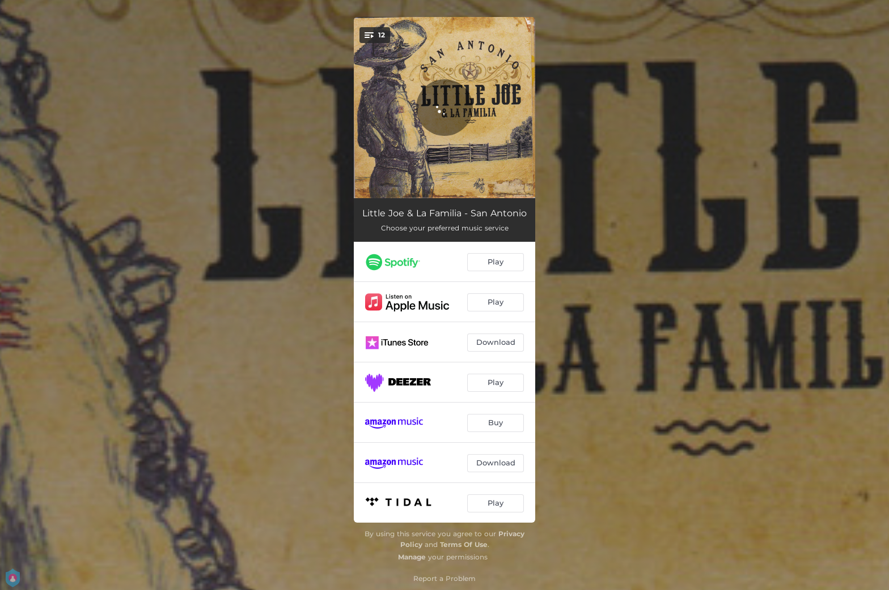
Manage (412, 557)
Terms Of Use (464, 544)
